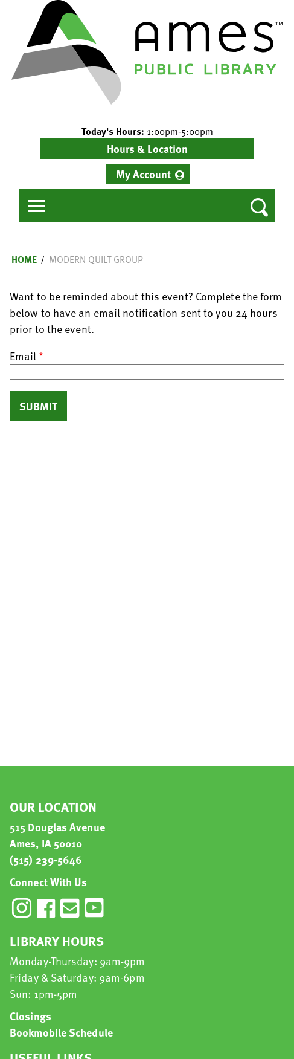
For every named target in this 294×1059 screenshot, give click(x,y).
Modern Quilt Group (96, 259)
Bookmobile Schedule (61, 1032)
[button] (147, 131)
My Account (143, 174)
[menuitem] (148, 174)
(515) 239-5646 (46, 859)
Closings (30, 1016)
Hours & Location (147, 148)
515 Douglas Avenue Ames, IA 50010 (57, 834)
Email (23, 356)
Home (24, 259)
